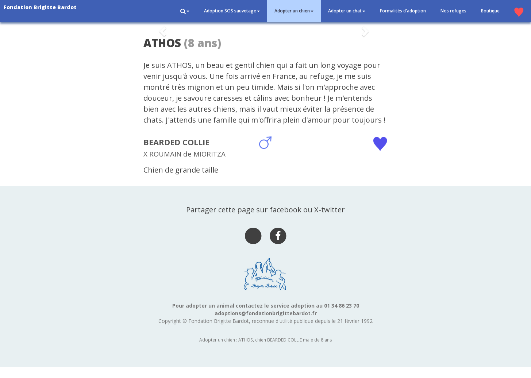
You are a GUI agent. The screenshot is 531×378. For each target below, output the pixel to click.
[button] (185, 11)
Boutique (490, 11)
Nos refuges (453, 11)
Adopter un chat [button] (346, 11)
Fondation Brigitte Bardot (40, 7)
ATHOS (162, 42)
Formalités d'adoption (403, 11)
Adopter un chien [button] (293, 11)
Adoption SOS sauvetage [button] (232, 11)
